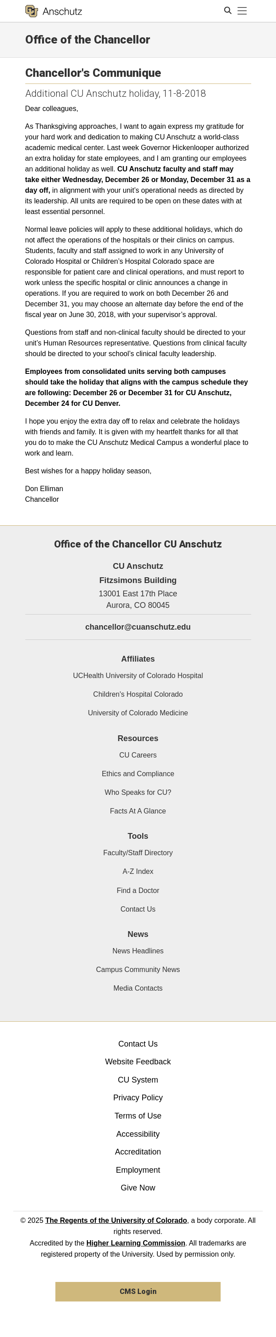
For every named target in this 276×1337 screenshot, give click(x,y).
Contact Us (138, 909)
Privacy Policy (138, 1097)
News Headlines (138, 951)
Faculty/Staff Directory (138, 853)
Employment (138, 1170)
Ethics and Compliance (138, 774)
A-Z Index (138, 871)
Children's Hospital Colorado (138, 694)
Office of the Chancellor (87, 39)
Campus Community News (138, 969)
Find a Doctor (138, 890)
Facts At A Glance (138, 811)
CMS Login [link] (138, 1291)
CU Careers (137, 755)
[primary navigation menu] (242, 11)
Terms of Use (137, 1115)
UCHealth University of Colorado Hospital (138, 675)
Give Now (138, 1187)
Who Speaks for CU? (138, 792)
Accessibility (137, 1134)
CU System (138, 1079)
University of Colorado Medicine (138, 713)
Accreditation (138, 1151)
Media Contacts (138, 988)
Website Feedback (138, 1061)
